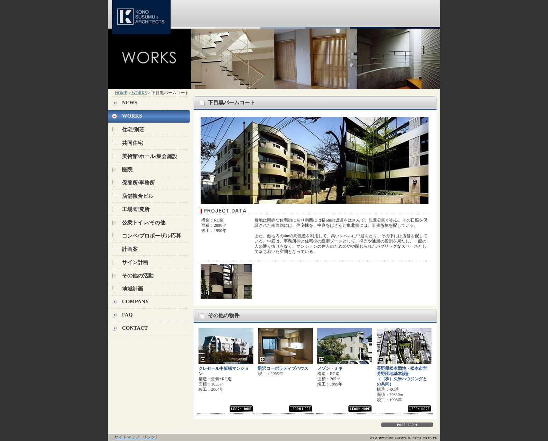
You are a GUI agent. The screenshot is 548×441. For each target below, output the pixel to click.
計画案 (130, 249)
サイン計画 (135, 262)
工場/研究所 (136, 209)
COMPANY (135, 301)
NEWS (129, 102)
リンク (149, 437)
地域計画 (132, 289)
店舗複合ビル (137, 196)
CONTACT (135, 328)
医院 (127, 169)
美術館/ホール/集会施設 (149, 156)
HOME (121, 92)
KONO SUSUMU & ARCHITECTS (142, 14)
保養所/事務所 (138, 183)
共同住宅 (132, 143)
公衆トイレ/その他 (143, 222)
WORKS (139, 92)
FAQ (127, 314)
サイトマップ (127, 437)
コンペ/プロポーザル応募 (151, 236)
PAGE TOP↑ (407, 425)
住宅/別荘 (133, 130)
